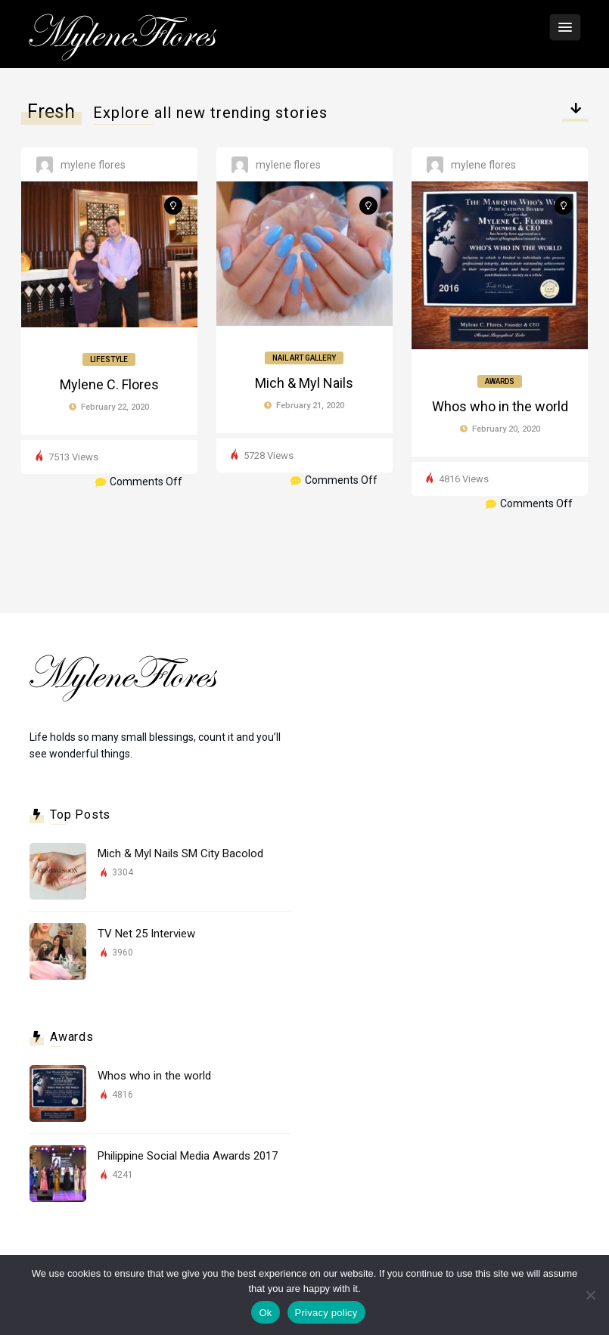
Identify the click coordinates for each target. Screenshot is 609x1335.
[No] (590, 1294)
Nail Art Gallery (304, 358)
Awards (499, 381)
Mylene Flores (93, 165)
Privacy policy (326, 1312)
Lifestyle (109, 359)
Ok (265, 1312)
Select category (575, 115)
